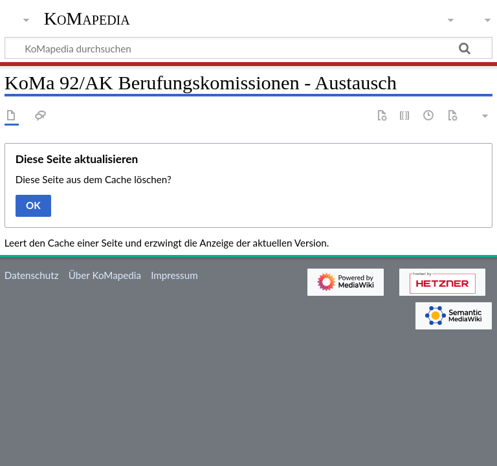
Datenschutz (32, 275)
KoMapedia (87, 19)
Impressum (174, 275)
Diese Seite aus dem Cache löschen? (93, 179)
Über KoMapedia (105, 275)
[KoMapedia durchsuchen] (248, 48)
